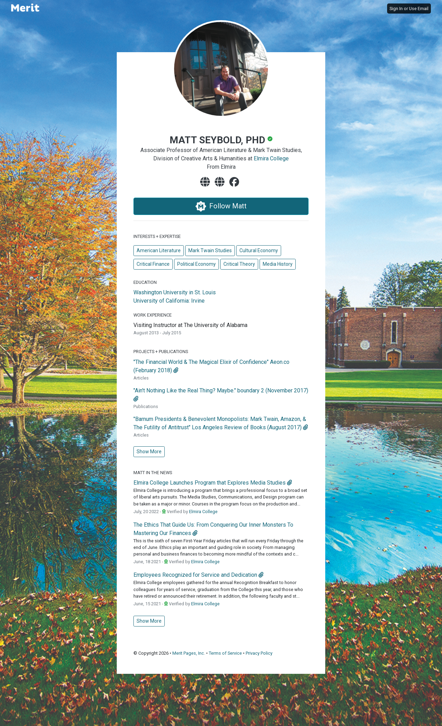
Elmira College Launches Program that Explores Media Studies (209, 482)
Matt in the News (152, 472)
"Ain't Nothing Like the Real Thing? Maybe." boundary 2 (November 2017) (220, 390)
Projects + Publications (160, 351)
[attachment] (175, 370)
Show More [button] (149, 451)
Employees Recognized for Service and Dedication (195, 575)
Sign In (396, 8)
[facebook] (235, 182)
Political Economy (196, 264)
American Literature (159, 250)
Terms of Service (225, 653)
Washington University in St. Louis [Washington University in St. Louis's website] (174, 292)
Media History (278, 264)
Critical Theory (239, 264)
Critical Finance (153, 264)
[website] (206, 182)
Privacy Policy (259, 653)
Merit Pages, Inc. (188, 653)
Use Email (418, 8)
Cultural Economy (258, 250)
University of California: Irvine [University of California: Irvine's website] (169, 300)
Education (145, 282)
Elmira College (271, 158)
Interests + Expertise (157, 236)
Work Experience (152, 315)
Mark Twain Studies (210, 250)
